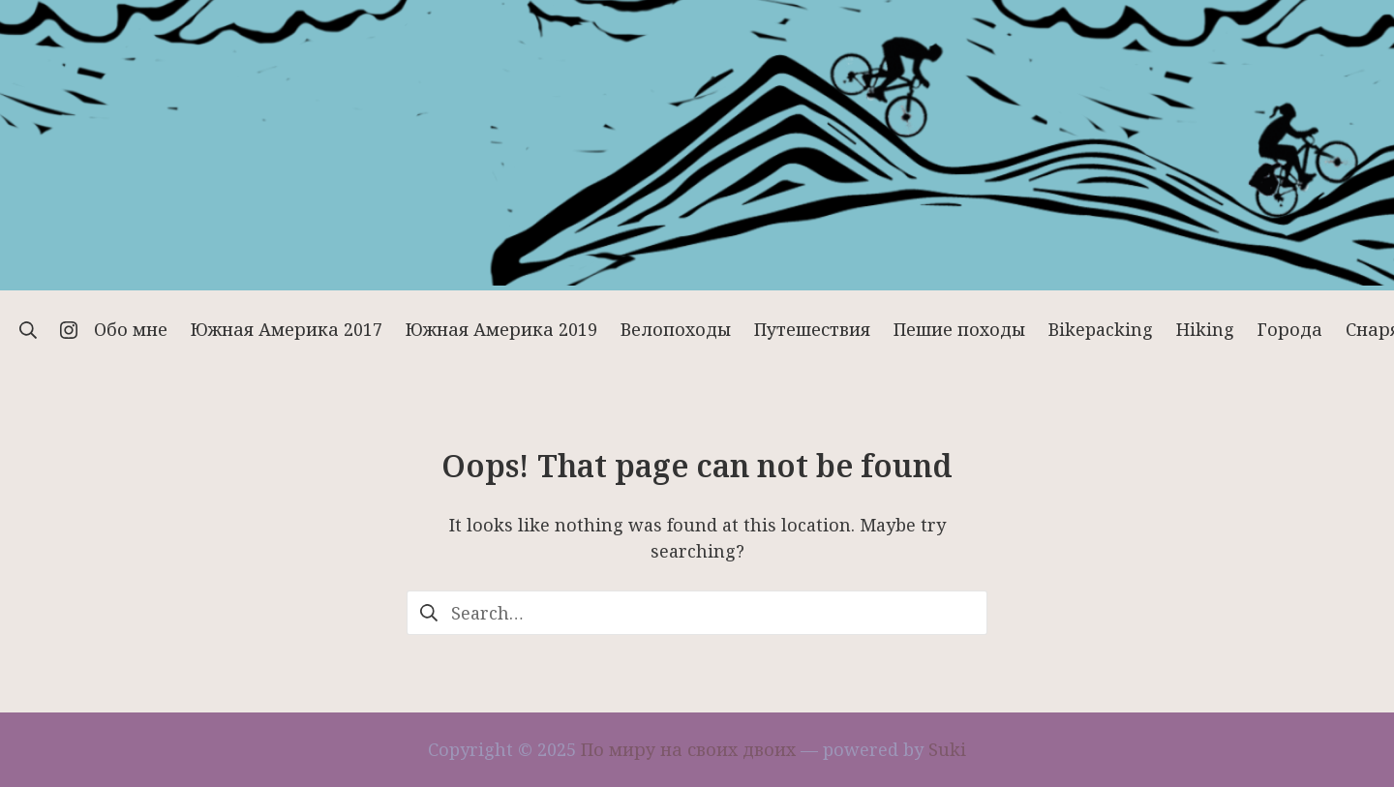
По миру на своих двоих (688, 749)
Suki (947, 749)
